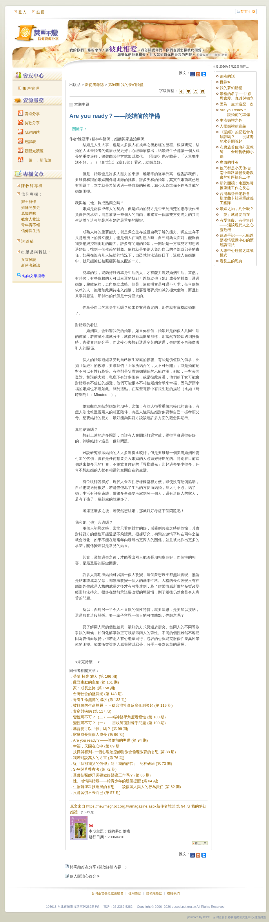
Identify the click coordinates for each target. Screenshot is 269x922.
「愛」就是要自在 (235, 214)
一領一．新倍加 (34, 160)
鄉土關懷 (28, 202)
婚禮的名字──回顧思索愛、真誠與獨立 (237, 96)
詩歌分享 (29, 123)
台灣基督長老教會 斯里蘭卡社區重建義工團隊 (237, 198)
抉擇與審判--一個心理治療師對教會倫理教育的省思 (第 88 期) (124, 752)
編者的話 (227, 76)
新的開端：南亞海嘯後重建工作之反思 (237, 185)
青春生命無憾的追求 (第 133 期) (99, 699)
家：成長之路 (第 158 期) (94, 688)
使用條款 (134, 893)
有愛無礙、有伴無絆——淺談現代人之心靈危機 (237, 225)
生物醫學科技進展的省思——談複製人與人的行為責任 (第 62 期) (127, 787)
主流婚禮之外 (231, 120)
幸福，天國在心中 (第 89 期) (97, 746)
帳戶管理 (31, 88)
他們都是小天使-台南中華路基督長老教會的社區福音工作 (237, 173)
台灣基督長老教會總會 (107, 893)
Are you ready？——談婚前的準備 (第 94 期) (110, 740)
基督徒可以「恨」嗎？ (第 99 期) (100, 729)
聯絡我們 (173, 893)
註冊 (41, 12)
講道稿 (27, 241)
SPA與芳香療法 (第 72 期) (95, 769)
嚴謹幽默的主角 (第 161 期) (96, 682)
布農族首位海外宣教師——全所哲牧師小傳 (237, 152)
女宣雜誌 (28, 259)
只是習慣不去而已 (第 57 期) (97, 792)
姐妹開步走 (30, 207)
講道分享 (29, 114)
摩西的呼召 (229, 162)
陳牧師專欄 (32, 186)
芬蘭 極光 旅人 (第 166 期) (95, 676)
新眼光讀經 (30, 151)
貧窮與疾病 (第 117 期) (92, 711)
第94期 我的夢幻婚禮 (125, 84)
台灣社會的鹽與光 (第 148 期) (98, 694)
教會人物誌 (30, 219)
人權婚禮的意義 (233, 126)
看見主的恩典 (231, 261)
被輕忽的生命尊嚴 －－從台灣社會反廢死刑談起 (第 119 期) (123, 705)
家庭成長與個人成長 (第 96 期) (98, 734)
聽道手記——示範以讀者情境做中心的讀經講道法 (237, 240)
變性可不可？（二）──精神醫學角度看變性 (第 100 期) (119, 717)
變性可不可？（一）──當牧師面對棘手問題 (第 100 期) (119, 723)
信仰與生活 (30, 231)
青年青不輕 (30, 225)
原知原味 (28, 213)
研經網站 (29, 132)
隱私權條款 (154, 893)
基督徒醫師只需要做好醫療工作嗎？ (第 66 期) (112, 775)
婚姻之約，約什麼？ (237, 209)
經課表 (27, 141)
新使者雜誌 (30, 265)
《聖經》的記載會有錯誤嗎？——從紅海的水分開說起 (237, 136)
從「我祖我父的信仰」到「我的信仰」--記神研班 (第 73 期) (122, 763)
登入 (22, 12)
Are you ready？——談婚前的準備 (235, 112)
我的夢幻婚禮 (231, 88)
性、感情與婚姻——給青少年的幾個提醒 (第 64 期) (115, 781)
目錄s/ (225, 82)
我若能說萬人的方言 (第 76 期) (98, 758)
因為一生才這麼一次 (237, 104)
